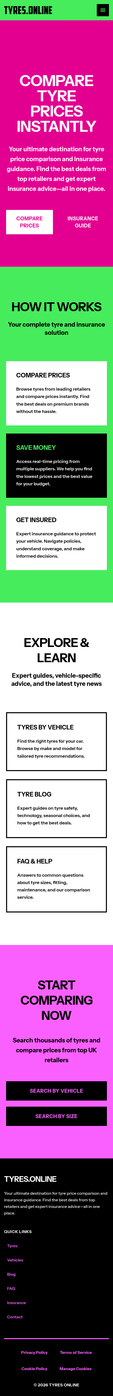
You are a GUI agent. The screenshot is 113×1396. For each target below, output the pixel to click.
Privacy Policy (34, 1352)
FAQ (11, 1288)
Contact (15, 1316)
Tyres (12, 1245)
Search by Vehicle (56, 1091)
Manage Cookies (75, 1368)
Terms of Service (76, 1352)
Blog (11, 1274)
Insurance (16, 1302)
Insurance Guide (83, 222)
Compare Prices (29, 222)
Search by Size (56, 1116)
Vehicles (15, 1259)
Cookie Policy (35, 1368)
